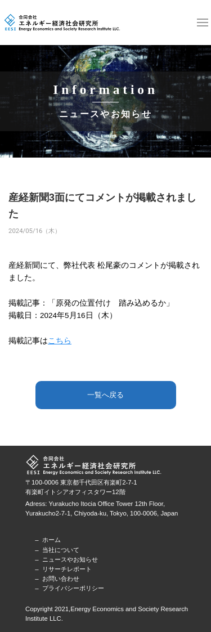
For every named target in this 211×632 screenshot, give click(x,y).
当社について (60, 549)
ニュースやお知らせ (70, 559)
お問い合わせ (60, 578)
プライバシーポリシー (73, 588)
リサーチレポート (67, 569)
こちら (59, 341)
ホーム (51, 539)
